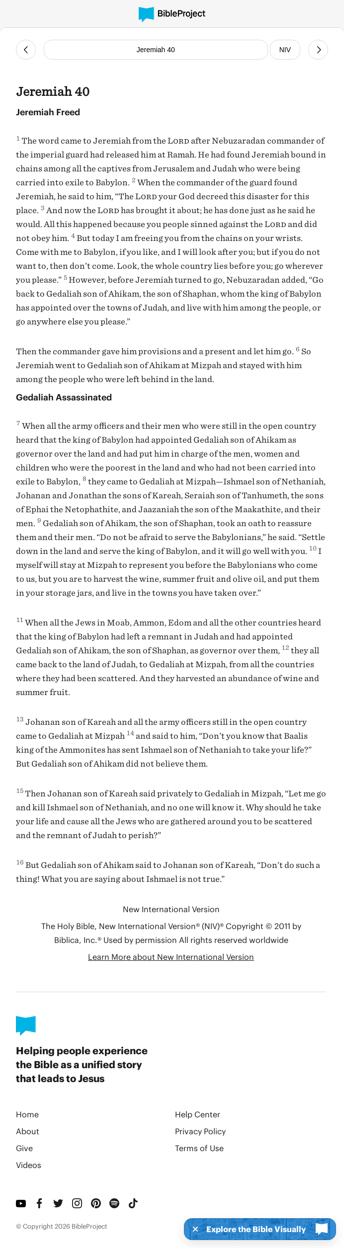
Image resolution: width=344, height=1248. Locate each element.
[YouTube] (21, 1203)
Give (24, 1148)
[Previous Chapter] (26, 50)
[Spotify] (114, 1203)
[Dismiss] (192, 1229)
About (27, 1131)
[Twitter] (58, 1203)
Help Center (197, 1114)
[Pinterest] (96, 1203)
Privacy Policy (200, 1131)
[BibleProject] (172, 14)
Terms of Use (199, 1148)
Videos (28, 1165)
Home (27, 1114)
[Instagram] (77, 1203)
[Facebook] (40, 1203)
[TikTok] (133, 1203)
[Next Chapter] (318, 50)
